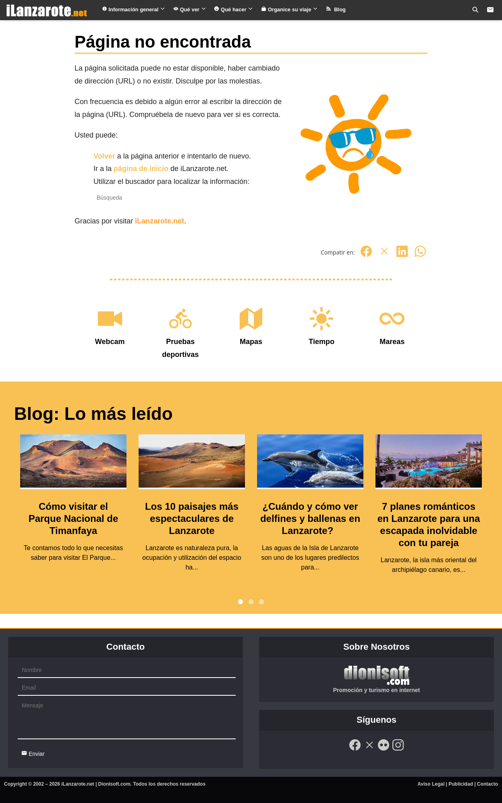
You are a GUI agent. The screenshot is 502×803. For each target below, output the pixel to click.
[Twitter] (384, 255)
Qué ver (189, 9)
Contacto (487, 784)
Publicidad (460, 784)
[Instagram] (398, 749)
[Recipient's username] (169, 198)
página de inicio (141, 169)
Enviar (33, 753)
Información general (133, 9)
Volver (104, 156)
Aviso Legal (430, 784)
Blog (336, 9)
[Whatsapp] (420, 255)
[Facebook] (366, 255)
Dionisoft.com (114, 784)
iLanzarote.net (159, 221)
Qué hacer (233, 9)
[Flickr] (383, 749)
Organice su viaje (289, 9)
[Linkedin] (402, 255)
